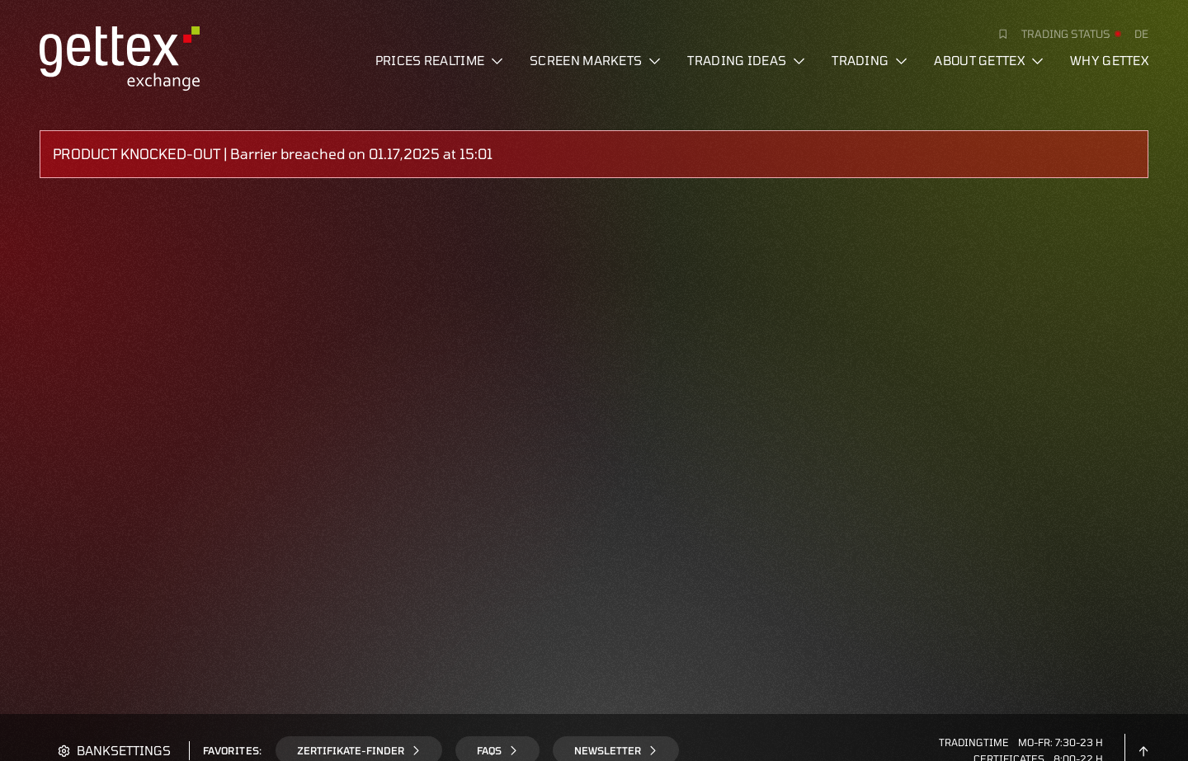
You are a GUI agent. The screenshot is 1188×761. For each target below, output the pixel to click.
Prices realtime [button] (439, 60)
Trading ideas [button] (746, 60)
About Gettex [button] (989, 60)
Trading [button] (870, 60)
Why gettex (1109, 60)
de (1141, 33)
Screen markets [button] (595, 60)
